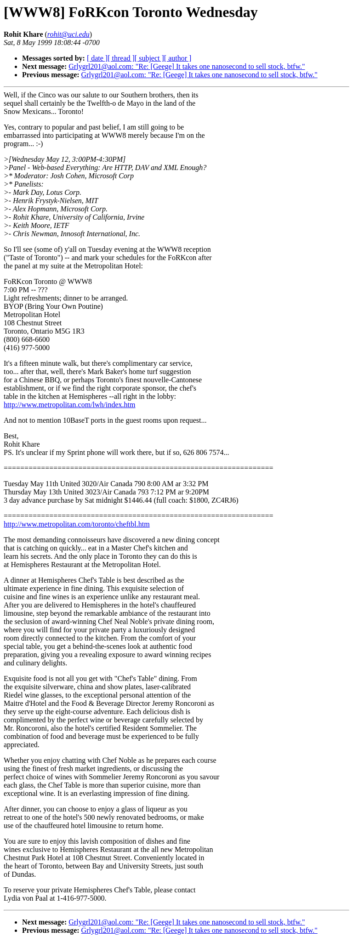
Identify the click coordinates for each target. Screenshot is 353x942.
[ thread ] (121, 58)
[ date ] (97, 58)
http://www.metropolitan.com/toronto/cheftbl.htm (77, 524)
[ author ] (178, 58)
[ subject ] (149, 58)
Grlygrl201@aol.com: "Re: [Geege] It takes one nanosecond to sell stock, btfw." (186, 66)
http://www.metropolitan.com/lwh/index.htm (69, 405)
